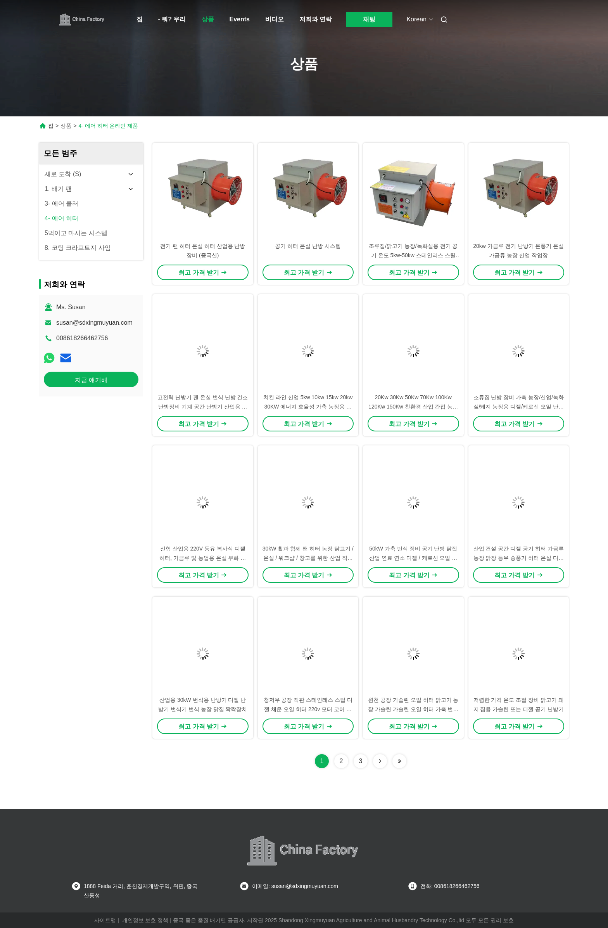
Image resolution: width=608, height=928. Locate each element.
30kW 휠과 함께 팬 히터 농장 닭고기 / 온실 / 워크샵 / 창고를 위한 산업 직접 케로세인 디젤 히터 (308, 557)
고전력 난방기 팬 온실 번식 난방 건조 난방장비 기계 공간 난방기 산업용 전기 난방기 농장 (202, 406)
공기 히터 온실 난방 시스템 (308, 246)
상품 (208, 19)
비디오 (274, 19)
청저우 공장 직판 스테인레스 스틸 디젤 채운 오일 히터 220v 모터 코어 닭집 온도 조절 (308, 709)
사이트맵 (105, 920)
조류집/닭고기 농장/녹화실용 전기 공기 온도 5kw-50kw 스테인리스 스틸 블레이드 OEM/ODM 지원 (413, 255)
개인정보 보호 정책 (145, 920)
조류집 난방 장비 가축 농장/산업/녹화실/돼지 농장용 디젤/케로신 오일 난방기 (518, 406)
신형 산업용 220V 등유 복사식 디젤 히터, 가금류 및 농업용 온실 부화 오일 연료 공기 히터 (202, 557)
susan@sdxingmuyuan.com (94, 322)
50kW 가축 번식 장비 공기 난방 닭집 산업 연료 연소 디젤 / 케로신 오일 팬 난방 (413, 557)
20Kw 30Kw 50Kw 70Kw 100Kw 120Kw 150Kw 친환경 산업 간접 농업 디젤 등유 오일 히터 (413, 406)
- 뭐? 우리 (172, 19)
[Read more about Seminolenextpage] (380, 761)
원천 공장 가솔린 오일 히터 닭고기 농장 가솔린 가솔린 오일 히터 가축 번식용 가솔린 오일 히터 (413, 709)
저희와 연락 (315, 19)
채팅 (369, 19)
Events (240, 19)
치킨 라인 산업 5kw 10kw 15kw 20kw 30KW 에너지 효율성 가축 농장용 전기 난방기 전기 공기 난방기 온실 (307, 406)
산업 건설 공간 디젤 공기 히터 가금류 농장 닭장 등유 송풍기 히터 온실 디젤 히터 (518, 557)
